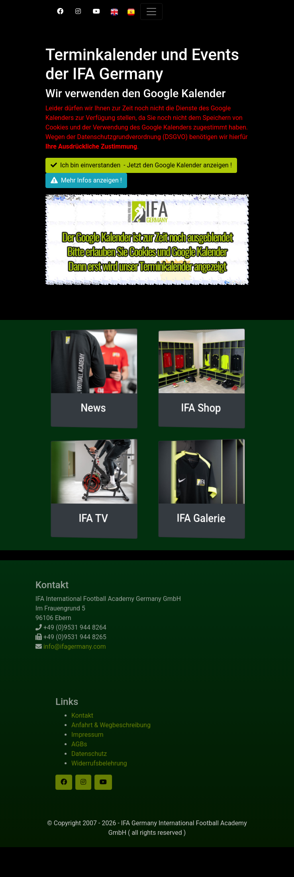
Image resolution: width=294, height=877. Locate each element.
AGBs (86, 751)
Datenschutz (96, 760)
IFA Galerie (201, 518)
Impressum (94, 741)
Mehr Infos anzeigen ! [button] (86, 180)
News (93, 407)
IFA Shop (201, 408)
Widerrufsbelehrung (106, 770)
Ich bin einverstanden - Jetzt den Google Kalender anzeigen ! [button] (141, 165)
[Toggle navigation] (151, 11)
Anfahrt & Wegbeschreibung (117, 732)
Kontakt (89, 722)
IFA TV (93, 518)
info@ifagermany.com (68, 653)
